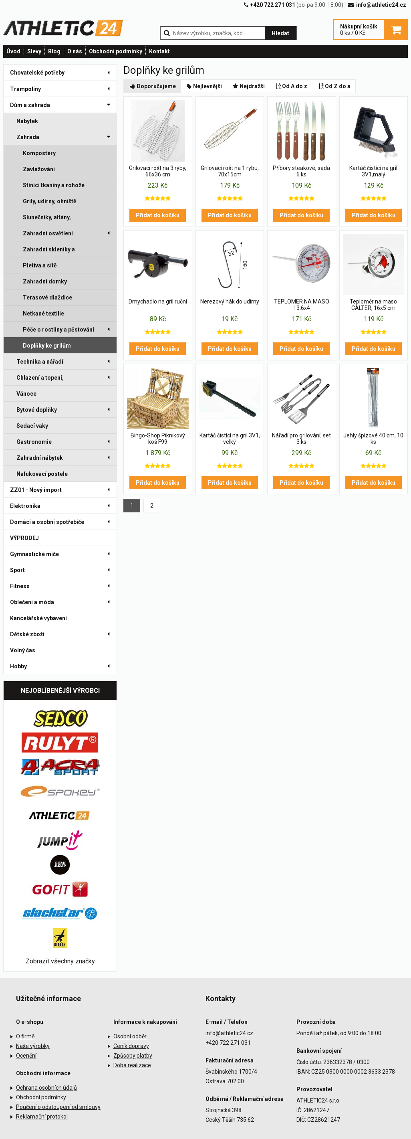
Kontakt (159, 51)
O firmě (25, 1036)
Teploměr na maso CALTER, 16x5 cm (373, 304)
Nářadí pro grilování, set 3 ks (301, 438)
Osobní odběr (130, 1036)
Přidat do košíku (157, 215)
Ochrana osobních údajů (46, 1087)
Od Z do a (334, 86)
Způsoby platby (132, 1055)
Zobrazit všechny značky (60, 961)
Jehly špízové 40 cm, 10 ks (373, 438)
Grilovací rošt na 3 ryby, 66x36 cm (157, 171)
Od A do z (291, 86)
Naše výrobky (33, 1046)
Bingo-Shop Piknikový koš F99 (158, 438)
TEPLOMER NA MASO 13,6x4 (301, 304)
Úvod (13, 51)
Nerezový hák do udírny (229, 301)
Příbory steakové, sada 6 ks (301, 171)
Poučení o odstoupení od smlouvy (58, 1107)
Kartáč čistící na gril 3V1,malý (373, 171)
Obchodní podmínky (115, 51)
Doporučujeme (152, 86)
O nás (74, 51)
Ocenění (26, 1055)
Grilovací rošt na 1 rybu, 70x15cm (230, 171)
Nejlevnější (203, 86)
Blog (54, 51)
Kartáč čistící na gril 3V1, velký (229, 438)
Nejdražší (248, 86)
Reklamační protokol (42, 1116)
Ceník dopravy (131, 1046)
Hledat (280, 33)
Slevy (34, 51)
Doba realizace (132, 1065)
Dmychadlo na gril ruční (158, 301)
